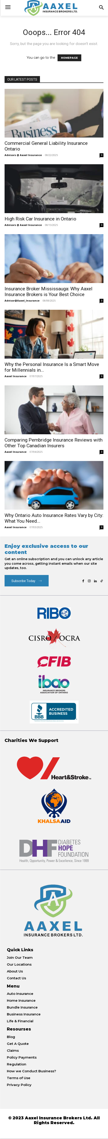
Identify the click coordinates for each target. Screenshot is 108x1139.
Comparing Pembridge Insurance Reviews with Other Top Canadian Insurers (54, 442)
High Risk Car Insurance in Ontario (40, 219)
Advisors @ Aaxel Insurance (23, 155)
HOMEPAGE (69, 57)
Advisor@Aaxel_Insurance (22, 300)
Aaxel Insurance (15, 376)
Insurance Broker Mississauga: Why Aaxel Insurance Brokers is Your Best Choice (48, 291)
